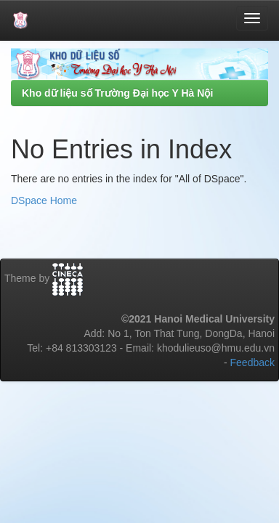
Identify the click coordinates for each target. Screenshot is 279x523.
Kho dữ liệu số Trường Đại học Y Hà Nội (117, 93)
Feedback (252, 362)
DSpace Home (44, 200)
